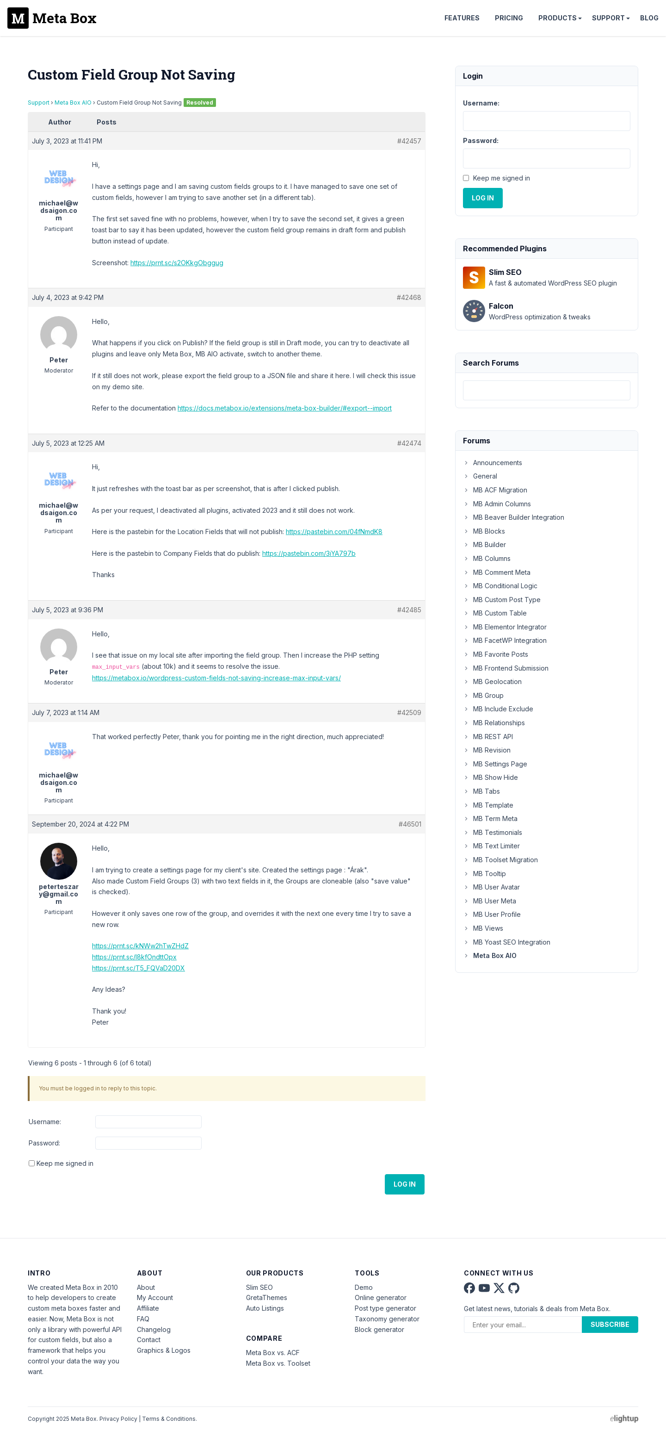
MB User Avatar (491, 887)
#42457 (409, 141)
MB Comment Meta (496, 572)
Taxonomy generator (387, 1319)
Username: (45, 1122)
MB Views (483, 928)
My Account (155, 1297)
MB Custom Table (495, 613)
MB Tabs (481, 791)
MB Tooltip (484, 873)
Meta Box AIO (73, 102)
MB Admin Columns (497, 504)
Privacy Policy (118, 1418)
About (146, 1287)
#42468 (409, 297)
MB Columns (487, 558)
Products (557, 18)
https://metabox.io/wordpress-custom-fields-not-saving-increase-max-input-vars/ (216, 678)
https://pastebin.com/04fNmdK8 (334, 531)
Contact (148, 1340)
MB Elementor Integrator (505, 627)
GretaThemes (266, 1297)
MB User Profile (492, 914)
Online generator (381, 1297)
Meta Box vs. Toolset (278, 1363)
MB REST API (488, 736)
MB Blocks (484, 531)
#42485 (409, 610)
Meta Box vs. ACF (273, 1352)
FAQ (143, 1319)
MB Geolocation (492, 681)
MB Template (488, 805)
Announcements (492, 463)
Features (462, 18)
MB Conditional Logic (500, 586)
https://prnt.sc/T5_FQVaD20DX (138, 968)
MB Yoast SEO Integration (506, 942)
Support (608, 18)
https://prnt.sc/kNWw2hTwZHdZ (140, 946)
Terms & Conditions (169, 1418)
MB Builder (484, 544)
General (480, 476)
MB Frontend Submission (506, 668)
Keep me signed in (65, 1163)
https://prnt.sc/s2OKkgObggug (176, 263)
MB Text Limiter (491, 846)
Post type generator (385, 1308)
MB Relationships (494, 723)
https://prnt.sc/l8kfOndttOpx (134, 957)
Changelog (154, 1329)
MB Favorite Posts (495, 654)
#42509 (409, 712)
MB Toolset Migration (500, 860)
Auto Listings (265, 1308)
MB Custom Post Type (502, 600)
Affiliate (148, 1308)
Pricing (509, 18)
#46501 (410, 824)
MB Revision (487, 750)
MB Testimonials (492, 832)
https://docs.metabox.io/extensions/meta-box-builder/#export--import (285, 408)
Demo (364, 1287)
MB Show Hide (490, 777)
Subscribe (610, 1324)
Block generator (379, 1329)
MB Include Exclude (498, 709)
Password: (44, 1143)
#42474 (409, 443)
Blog (649, 18)
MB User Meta (489, 901)
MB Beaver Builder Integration (513, 517)
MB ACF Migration (495, 490)
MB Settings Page (495, 764)
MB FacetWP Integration (505, 640)
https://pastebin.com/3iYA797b (309, 553)
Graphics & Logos (164, 1350)
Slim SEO (259, 1287)
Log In (405, 1184)
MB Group (483, 695)
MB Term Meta (490, 818)
